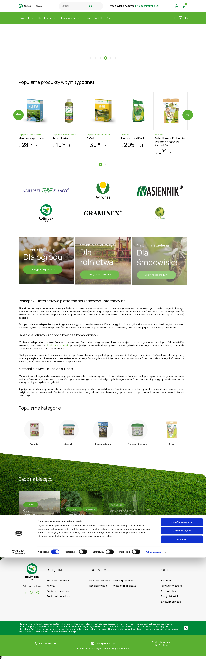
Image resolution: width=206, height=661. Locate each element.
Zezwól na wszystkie (181, 625)
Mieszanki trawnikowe (58, 582)
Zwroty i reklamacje (171, 603)
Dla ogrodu (26, 21)
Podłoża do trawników (58, 598)
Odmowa (181, 642)
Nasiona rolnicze (98, 587)
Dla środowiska (69, 21)
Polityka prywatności (171, 587)
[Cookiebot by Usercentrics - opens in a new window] (18, 655)
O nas (87, 21)
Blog (109, 21)
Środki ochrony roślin (58, 593)
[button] (90, 51)
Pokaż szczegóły (154, 655)
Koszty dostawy (169, 593)
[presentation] (18, 108)
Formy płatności (169, 598)
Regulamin (166, 582)
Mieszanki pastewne (100, 582)
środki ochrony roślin (58, 342)
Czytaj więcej (103, 550)
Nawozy (51, 587)
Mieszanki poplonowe (124, 587)
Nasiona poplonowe (123, 582)
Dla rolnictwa (46, 21)
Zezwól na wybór (182, 634)
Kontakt (98, 21)
